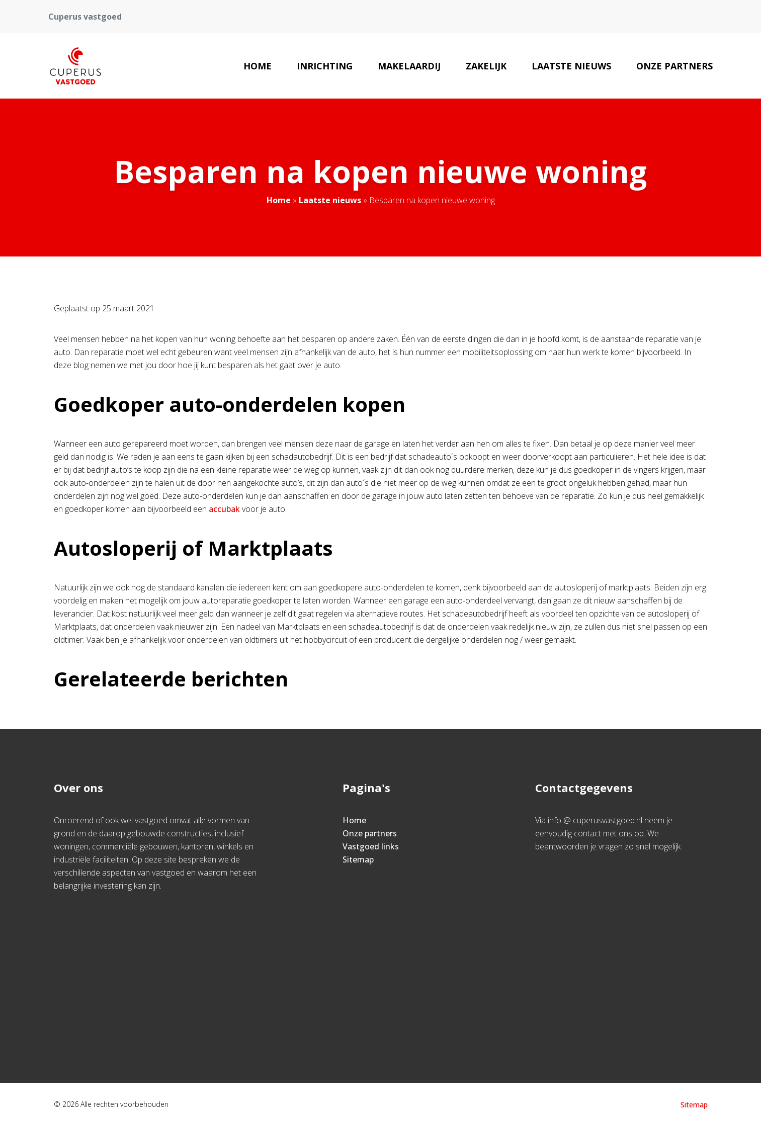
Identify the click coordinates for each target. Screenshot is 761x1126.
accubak (224, 508)
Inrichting (325, 66)
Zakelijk (486, 66)
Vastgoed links (371, 846)
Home (257, 66)
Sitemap (358, 859)
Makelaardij (409, 66)
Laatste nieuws (571, 66)
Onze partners (674, 66)
